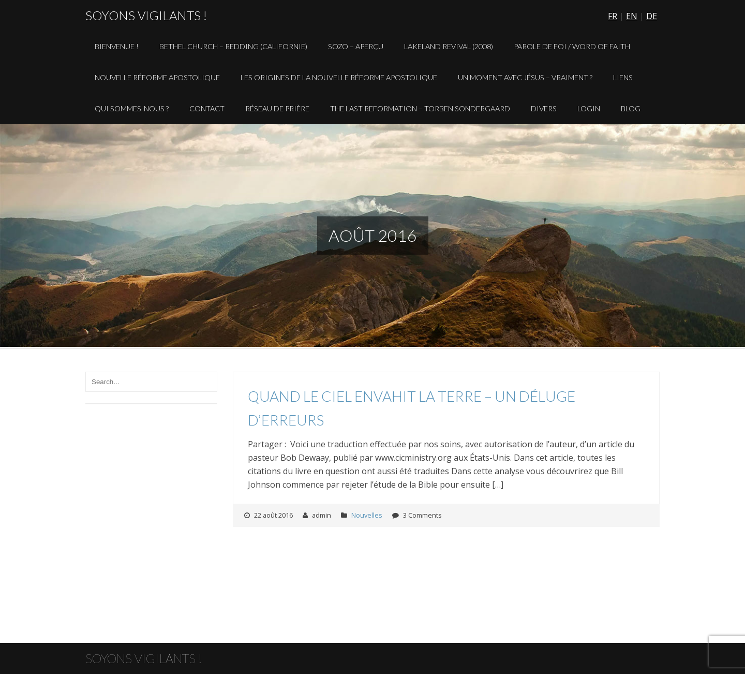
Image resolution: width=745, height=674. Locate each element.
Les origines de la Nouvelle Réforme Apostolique (339, 77)
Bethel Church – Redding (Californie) (233, 46)
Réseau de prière (277, 108)
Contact (207, 108)
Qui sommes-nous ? (132, 108)
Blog (630, 108)
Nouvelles (366, 515)
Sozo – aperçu (355, 46)
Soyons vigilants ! (146, 15)
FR (612, 16)
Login (588, 108)
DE (651, 16)
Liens (623, 77)
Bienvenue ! (117, 46)
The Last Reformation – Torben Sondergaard (420, 108)
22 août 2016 (273, 515)
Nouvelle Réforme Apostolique (157, 77)
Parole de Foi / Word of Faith (572, 46)
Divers (544, 108)
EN (631, 16)
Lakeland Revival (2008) (448, 46)
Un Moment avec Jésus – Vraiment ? (525, 77)
